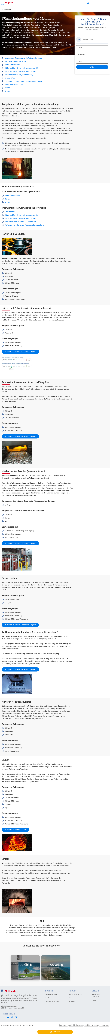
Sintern (7, 91)
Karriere (94, 1000)
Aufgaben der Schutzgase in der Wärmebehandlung (23, 58)
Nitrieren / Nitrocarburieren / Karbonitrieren (20, 222)
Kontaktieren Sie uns (75, 994)
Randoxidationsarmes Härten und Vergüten (20, 71)
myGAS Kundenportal (52, 1001)
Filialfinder (73, 998)
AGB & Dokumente (76, 1025)
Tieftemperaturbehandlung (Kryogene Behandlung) (23, 81)
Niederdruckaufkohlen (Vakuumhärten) (19, 75)
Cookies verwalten (91, 1025)
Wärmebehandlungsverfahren (15, 61)
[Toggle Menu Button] (2, 3)
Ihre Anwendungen (51, 994)
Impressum (63, 1025)
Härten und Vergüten (12, 65)
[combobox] (88, 3)
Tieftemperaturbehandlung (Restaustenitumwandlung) (24, 225)
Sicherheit (72, 1001)
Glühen (7, 88)
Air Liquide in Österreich (96, 995)
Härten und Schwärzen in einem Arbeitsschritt (21, 68)
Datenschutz (104, 1025)
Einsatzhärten (10, 78)
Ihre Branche (49, 998)
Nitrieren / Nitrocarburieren (14, 85)
